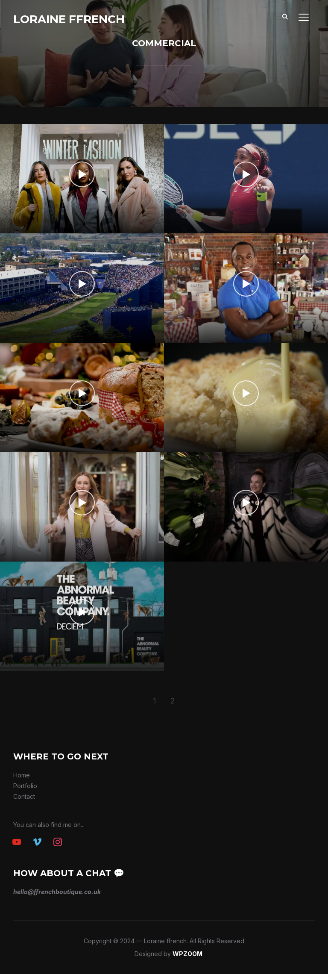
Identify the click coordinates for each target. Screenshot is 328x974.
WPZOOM (187, 953)
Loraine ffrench (69, 19)
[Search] (284, 16)
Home (21, 775)
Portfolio (25, 785)
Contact (24, 796)
